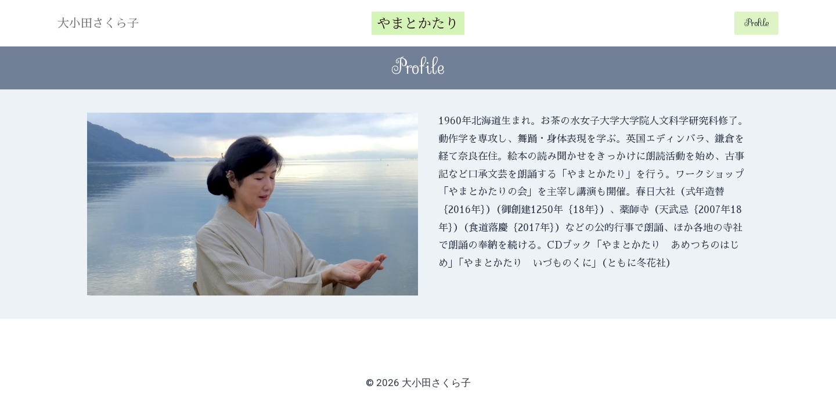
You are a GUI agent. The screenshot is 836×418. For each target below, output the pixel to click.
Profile (756, 23)
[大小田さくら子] (418, 23)
